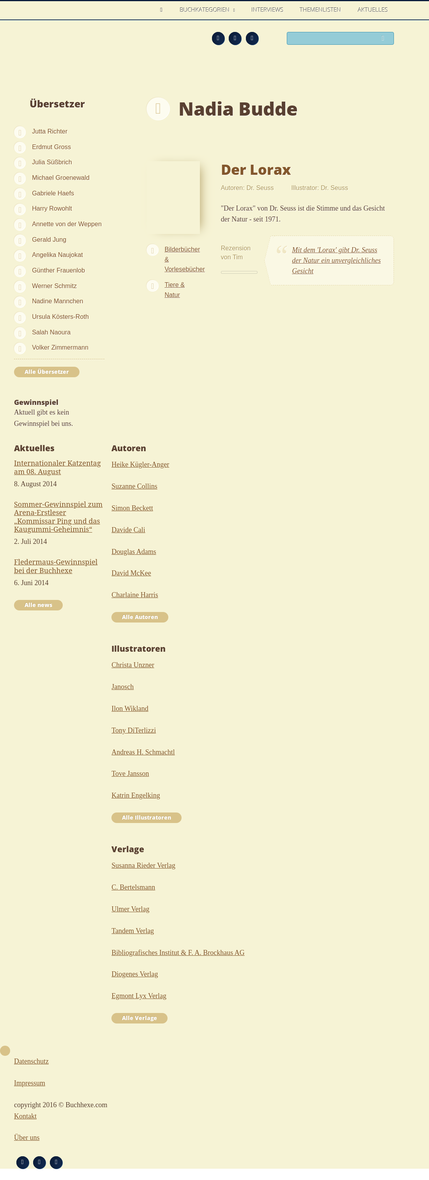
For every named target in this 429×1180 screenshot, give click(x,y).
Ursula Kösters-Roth (60, 316)
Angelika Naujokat (57, 254)
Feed (218, 38)
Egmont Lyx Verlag (138, 996)
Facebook (235, 38)
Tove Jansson (130, 773)
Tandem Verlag (132, 931)
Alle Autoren (140, 617)
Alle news (38, 604)
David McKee (131, 573)
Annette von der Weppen (67, 223)
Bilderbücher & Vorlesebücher (184, 259)
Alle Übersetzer (47, 371)
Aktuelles (373, 10)
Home (164, 10)
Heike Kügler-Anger (140, 464)
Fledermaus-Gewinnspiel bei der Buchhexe (55, 566)
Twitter (252, 38)
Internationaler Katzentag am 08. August (57, 467)
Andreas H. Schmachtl (143, 752)
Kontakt (25, 1116)
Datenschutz (31, 1061)
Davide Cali (128, 530)
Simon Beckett (132, 508)
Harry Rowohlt (52, 208)
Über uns (27, 1137)
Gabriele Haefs (53, 193)
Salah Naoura (51, 332)
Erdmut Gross (51, 146)
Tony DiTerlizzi (133, 730)
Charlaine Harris (134, 595)
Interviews (268, 10)
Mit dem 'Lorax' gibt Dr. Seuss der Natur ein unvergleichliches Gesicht (336, 260)
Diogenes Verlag (134, 974)
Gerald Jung (49, 239)
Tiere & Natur (174, 289)
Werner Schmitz (54, 285)
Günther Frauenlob (58, 270)
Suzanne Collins (134, 486)
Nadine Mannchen (57, 300)
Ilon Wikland (129, 708)
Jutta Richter (49, 131)
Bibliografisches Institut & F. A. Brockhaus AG (178, 953)
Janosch (122, 687)
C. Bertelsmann (133, 887)
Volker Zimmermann (60, 347)
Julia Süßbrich (52, 161)
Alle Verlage (139, 1018)
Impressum (29, 1083)
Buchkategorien (205, 10)
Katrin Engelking (135, 795)
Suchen (384, 39)
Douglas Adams (133, 552)
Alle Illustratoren (146, 817)
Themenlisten (320, 10)
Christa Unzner (132, 665)
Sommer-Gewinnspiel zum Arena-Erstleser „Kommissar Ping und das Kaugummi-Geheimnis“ (58, 516)
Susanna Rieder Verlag (143, 865)
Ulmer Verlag (130, 909)
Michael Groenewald (61, 177)
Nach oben (5, 1051)
